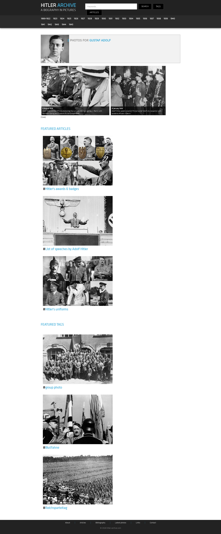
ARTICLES (94, 12)
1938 (159, 18)
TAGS (158, 6)
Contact (153, 522)
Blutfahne (51, 448)
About (67, 522)
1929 (97, 18)
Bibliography (100, 522)
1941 (43, 24)
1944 (64, 24)
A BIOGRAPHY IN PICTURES (58, 10)
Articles (83, 522)
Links (138, 522)
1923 (55, 18)
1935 (138, 18)
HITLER (58, 5)
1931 (110, 18)
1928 (90, 18)
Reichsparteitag (55, 508)
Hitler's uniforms (55, 309)
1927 (83, 18)
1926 (76, 18)
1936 (145, 18)
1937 (152, 18)
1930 (104, 18)
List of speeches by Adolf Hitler (65, 249)
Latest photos (120, 522)
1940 (173, 18)
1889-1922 (45, 18)
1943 (57, 24)
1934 (131, 18)
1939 (166, 18)
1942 (50, 24)
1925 (69, 18)
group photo (52, 387)
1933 (124, 18)
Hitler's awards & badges (61, 189)
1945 (71, 24)
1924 (62, 18)
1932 (117, 18)
